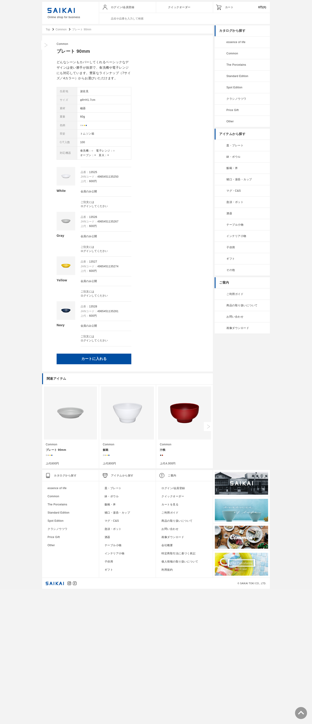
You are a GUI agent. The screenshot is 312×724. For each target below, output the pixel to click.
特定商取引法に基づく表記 (178, 687)
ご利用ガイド (234, 294)
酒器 (229, 213)
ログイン (160, 206)
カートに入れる (168, 358)
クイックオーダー (179, 7)
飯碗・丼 (232, 168)
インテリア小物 (236, 236)
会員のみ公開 (163, 191)
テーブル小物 (234, 225)
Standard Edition (237, 76)
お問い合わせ (234, 317)
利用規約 (167, 703)
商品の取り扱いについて (242, 305)
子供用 (230, 247)
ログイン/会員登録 (122, 7)
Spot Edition (234, 87)
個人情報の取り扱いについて (179, 695)
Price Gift (232, 110)
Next (208, 560)
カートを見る (169, 638)
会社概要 (167, 679)
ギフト (230, 259)
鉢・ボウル (233, 157)
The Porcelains (236, 65)
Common (137, 44)
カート (229, 7)
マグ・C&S (233, 191)
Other (230, 121)
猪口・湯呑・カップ (239, 179)
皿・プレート (234, 145)
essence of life (235, 42)
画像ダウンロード (237, 328)
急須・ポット (234, 202)
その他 (230, 270)
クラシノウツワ (236, 99)
